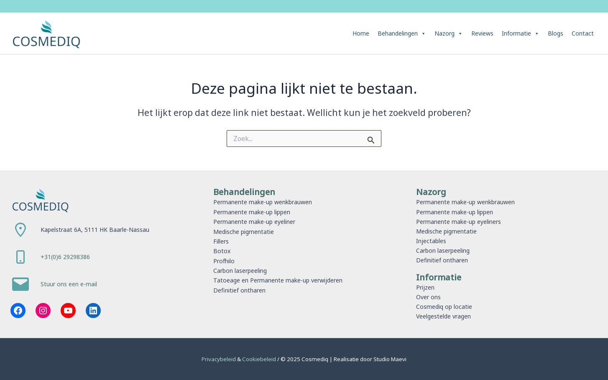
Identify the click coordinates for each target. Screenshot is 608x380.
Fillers (221, 241)
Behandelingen (402, 33)
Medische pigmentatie (243, 231)
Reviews (482, 33)
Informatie (520, 33)
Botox (221, 250)
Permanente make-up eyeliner (254, 222)
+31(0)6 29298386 (65, 257)
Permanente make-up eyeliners (458, 222)
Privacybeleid (219, 359)
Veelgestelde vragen (443, 316)
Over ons (428, 297)
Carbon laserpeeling (240, 270)
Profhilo (224, 260)
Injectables (431, 241)
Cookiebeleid (259, 359)
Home (361, 33)
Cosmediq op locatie (444, 307)
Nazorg (448, 33)
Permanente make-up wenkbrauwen (262, 202)
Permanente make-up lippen (251, 212)
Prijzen (425, 287)
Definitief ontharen (239, 289)
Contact (583, 33)
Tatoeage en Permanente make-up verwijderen (277, 279)
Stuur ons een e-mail (69, 284)
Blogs (555, 33)
